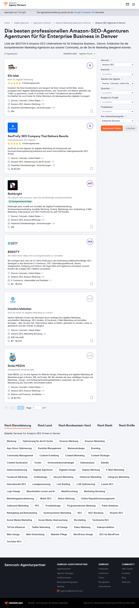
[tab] (17, 425)
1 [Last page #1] (45, 408)
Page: (29, 408)
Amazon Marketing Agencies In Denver (73, 23)
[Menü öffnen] (133, 4)
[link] (127, 4)
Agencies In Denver (42, 23)
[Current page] (36, 408)
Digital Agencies (21, 23)
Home (7, 23)
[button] (87, 54)
